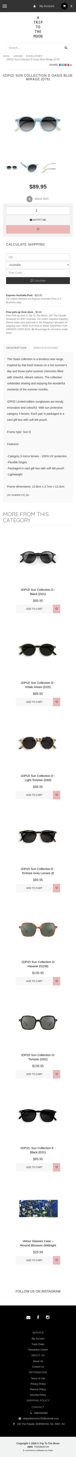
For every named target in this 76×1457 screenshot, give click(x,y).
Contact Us (38, 1366)
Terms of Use (38, 1378)
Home (6, 56)
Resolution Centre (38, 1349)
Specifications (45, 347)
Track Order (38, 1344)
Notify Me (38, 219)
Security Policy (38, 1394)
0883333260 (38, 1413)
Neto (50, 1450)
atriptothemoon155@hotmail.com (38, 1418)
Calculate (37, 280)
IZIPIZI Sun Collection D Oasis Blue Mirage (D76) (33, 59)
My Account (42, 6)
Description (16, 347)
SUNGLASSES (34, 56)
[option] (38, 124)
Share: (60, 65)
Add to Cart (34, 609)
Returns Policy (38, 1389)
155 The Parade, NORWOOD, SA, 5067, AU (38, 1424)
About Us (38, 1361)
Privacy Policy (38, 1384)
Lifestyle (18, 56)
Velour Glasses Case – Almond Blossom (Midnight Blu (38, 1245)
